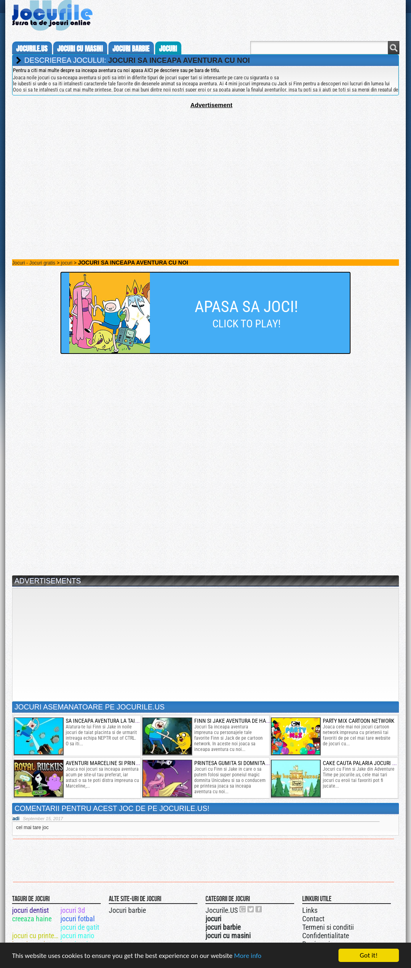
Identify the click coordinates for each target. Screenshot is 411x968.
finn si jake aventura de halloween (241, 721)
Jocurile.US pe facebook (259, 909)
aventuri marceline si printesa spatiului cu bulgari (133, 763)
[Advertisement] (205, 164)
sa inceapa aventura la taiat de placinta (119, 721)
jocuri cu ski (29, 927)
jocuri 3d (72, 910)
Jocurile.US (222, 910)
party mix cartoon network (358, 721)
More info (248, 956)
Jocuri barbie (127, 910)
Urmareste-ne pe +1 (243, 909)
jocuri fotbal (77, 918)
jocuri (168, 48)
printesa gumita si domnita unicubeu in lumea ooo (260, 763)
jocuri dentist (30, 910)
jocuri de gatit (79, 927)
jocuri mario (77, 935)
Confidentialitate (325, 935)
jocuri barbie (130, 48)
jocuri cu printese (35, 935)
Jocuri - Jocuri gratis (33, 263)
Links (310, 910)
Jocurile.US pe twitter (251, 909)
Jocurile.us (32, 48)
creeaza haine (32, 918)
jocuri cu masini (80, 48)
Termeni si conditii (328, 927)
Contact (313, 918)
